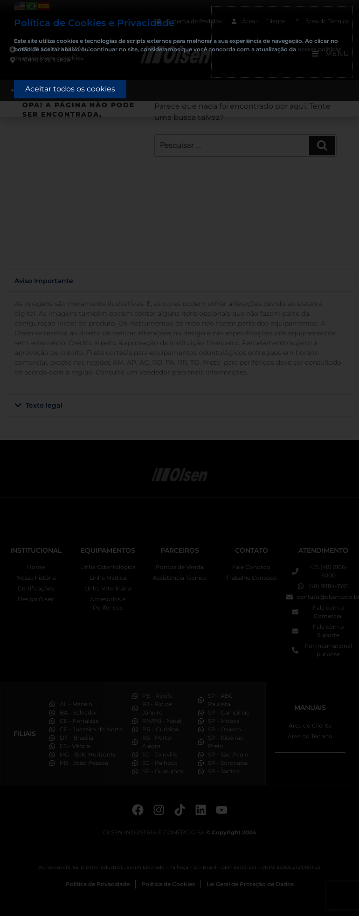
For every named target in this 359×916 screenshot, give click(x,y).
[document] (179, 458)
